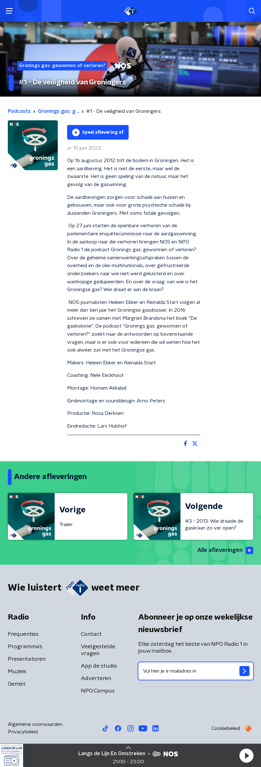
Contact (91, 634)
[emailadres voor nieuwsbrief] (195, 671)
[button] (246, 755)
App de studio (99, 666)
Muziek (17, 671)
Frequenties (23, 634)
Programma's (25, 647)
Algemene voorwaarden (35, 724)
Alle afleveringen (225, 550)
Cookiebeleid (225, 728)
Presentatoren (27, 659)
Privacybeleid (23, 731)
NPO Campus (98, 691)
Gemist (17, 684)
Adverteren (96, 678)
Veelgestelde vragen (98, 650)
